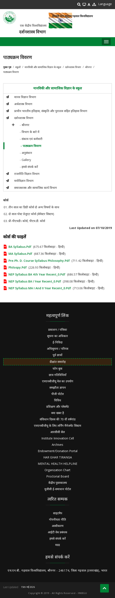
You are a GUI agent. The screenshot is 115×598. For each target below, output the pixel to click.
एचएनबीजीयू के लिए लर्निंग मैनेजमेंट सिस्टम (57, 426)
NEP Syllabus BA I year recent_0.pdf (34, 281)
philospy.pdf (17, 267)
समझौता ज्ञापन (57, 387)
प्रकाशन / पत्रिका (57, 330)
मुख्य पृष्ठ (7, 67)
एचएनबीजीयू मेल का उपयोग (57, 381)
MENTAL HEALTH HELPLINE (57, 464)
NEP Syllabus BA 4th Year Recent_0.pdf (36, 274)
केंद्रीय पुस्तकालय (57, 483)
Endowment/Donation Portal (57, 451)
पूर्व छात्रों (57, 355)
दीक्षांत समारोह (58, 362)
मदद (57, 545)
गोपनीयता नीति (57, 519)
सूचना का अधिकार (57, 336)
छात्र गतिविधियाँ (57, 375)
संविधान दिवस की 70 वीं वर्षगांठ (58, 419)
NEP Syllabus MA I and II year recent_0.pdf (39, 288)
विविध (57, 400)
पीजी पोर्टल (57, 394)
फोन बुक (57, 368)
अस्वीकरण (57, 526)
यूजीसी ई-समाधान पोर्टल (57, 489)
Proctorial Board (57, 476)
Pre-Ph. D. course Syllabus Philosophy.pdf (39, 261)
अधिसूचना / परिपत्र (57, 349)
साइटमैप (57, 513)
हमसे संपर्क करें (57, 538)
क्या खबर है (57, 413)
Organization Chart (57, 470)
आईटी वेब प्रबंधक (57, 532)
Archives (57, 445)
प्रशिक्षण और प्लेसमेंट (57, 407)
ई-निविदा (58, 342)
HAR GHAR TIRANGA (57, 457)
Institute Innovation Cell (57, 438)
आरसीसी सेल (57, 432)
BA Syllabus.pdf (19, 247)
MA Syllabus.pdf (20, 254)
